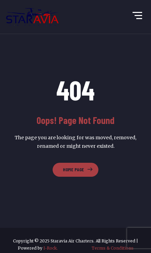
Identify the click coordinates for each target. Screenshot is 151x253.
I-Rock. (67, 248)
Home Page (73, 169)
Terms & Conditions (113, 248)
